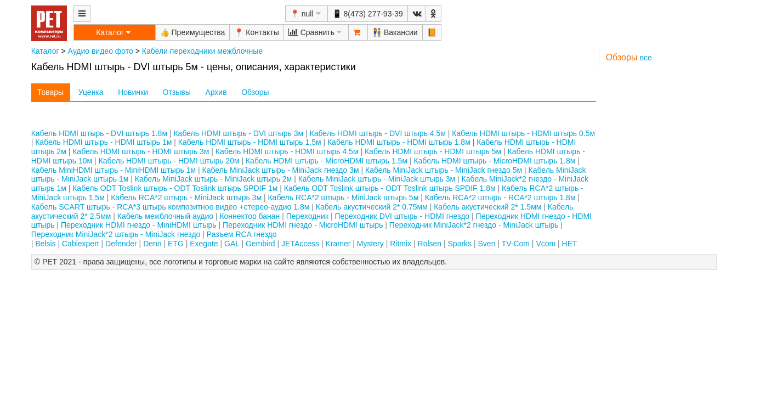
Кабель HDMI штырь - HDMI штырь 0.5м (523, 133)
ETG (176, 243)
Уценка (91, 92)
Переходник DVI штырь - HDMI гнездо (401, 216)
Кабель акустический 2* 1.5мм (487, 206)
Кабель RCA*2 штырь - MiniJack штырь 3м (186, 197)
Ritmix (400, 243)
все (646, 57)
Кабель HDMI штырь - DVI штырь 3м (238, 133)
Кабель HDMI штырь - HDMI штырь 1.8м (398, 142)
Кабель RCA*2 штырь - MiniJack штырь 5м (343, 197)
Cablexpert (80, 243)
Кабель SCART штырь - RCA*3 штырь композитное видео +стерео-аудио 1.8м (170, 206)
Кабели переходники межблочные (202, 51)
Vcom (545, 243)
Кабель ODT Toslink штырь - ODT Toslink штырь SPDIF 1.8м (390, 188)
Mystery (370, 243)
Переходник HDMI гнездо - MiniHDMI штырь (139, 225)
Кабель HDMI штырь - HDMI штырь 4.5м (287, 151)
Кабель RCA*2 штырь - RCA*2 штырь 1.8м (500, 197)
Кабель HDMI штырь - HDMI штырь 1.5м (249, 142)
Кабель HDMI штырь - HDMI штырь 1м (103, 142)
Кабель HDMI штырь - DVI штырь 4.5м (378, 133)
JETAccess (300, 243)
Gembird (260, 243)
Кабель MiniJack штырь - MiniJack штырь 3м (376, 178)
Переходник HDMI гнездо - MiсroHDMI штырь (303, 225)
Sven (487, 243)
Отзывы (177, 92)
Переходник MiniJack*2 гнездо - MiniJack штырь (474, 225)
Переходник (307, 216)
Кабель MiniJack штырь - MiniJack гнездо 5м (443, 170)
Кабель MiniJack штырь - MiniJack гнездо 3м (280, 170)
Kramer (337, 243)
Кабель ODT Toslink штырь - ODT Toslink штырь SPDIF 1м (174, 188)
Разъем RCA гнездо (242, 234)
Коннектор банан (249, 216)
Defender (121, 243)
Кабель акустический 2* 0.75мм (372, 206)
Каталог (45, 51)
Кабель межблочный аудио (165, 216)
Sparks (460, 243)
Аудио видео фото (100, 51)
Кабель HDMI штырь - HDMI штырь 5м (433, 151)
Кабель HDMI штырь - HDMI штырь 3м (140, 151)
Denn (152, 243)
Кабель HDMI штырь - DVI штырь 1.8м (99, 133)
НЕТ (569, 243)
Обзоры (255, 92)
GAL (232, 243)
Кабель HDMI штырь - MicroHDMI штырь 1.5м (326, 160)
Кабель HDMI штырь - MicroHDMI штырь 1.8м (494, 160)
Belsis (45, 243)
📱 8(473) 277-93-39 (367, 13)
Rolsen (430, 243)
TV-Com (516, 243)
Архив (215, 92)
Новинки (133, 92)
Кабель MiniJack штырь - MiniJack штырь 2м (213, 178)
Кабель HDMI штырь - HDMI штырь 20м (169, 160)
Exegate (204, 243)
